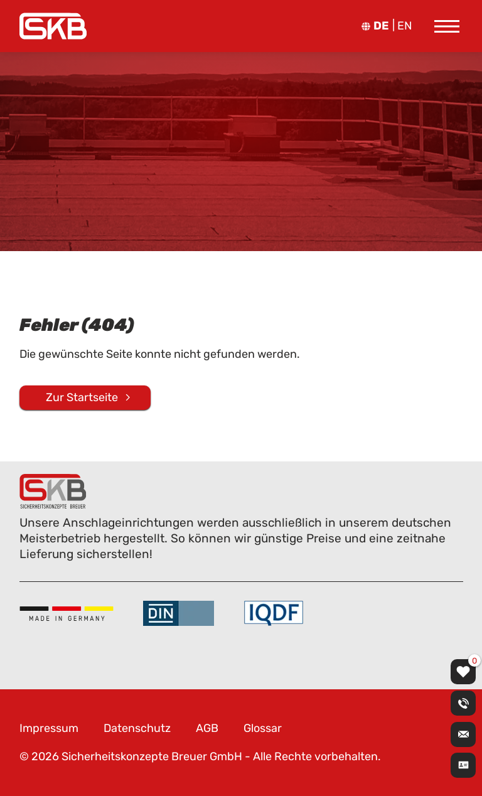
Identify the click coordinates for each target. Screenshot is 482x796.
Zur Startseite (82, 397)
